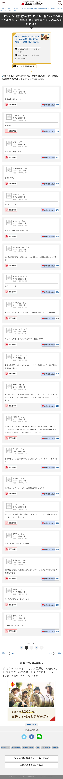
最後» (60, 653)
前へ (10, 653)
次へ (52, 653)
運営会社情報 (16, 747)
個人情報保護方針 (28, 747)
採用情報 (55, 747)
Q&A (37, 747)
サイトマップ (5, 747)
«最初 (3, 653)
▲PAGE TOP (31, 724)
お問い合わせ (46, 747)
